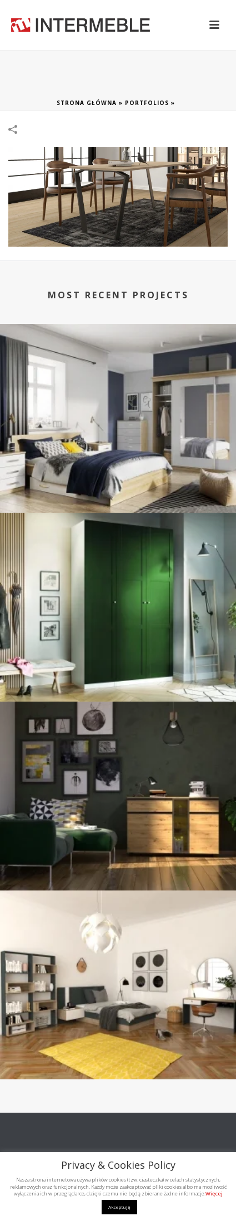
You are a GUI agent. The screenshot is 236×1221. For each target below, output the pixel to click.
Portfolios (147, 103)
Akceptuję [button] (119, 1207)
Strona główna (87, 103)
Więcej (214, 1193)
